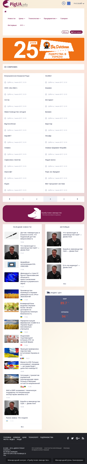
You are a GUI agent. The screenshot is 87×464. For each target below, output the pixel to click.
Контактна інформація (53, 448)
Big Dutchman (10, 124)
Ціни (24, 437)
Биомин (48, 112)
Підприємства (46, 437)
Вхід (65, 32)
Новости (11, 18)
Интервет (49, 100)
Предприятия (50, 18)
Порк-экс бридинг (52, 172)
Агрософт (8, 172)
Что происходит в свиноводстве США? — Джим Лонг (29, 248)
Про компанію (37, 448)
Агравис (48, 88)
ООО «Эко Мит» (10, 88)
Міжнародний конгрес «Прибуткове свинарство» (28, 460)
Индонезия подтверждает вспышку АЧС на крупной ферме (27, 339)
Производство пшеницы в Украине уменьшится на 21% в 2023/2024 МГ (29, 293)
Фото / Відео (9, 439)
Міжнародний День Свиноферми (69, 460)
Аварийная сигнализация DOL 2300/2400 (27, 264)
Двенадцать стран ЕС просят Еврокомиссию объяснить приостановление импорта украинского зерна (29, 278)
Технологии (34, 18)
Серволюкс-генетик (12, 160)
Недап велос (50, 160)
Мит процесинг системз (55, 184)
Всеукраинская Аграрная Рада (16, 76)
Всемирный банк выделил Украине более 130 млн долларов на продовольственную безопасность (29, 308)
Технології (33, 437)
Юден (6, 184)
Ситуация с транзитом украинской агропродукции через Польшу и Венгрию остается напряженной (30, 379)
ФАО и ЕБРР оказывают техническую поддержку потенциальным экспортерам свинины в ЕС (21, 392)
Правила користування (40, 450)
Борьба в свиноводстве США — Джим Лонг (30, 402)
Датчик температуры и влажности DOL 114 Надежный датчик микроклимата (30, 236)
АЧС (22, 25)
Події (19, 439)
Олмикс (7, 148)
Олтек (7, 100)
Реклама (67, 448)
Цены (22, 18)
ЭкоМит (48, 76)
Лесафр (48, 136)
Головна (7, 437)
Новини (16, 437)
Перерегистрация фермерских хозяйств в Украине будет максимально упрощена (30, 325)
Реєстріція (76, 32)
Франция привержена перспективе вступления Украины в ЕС (29, 352)
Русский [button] (79, 3)
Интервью (12, 25)
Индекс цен (54, 292)
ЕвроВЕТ (7, 136)
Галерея (64, 18)
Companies (10, 67)
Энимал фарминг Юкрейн (55, 148)
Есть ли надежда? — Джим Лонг (71, 266)
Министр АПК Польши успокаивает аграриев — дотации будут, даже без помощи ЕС (29, 365)
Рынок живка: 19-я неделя (17, 418)
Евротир (48, 124)
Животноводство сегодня (15, 112)
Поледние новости (22, 227)
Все (22, 427)
